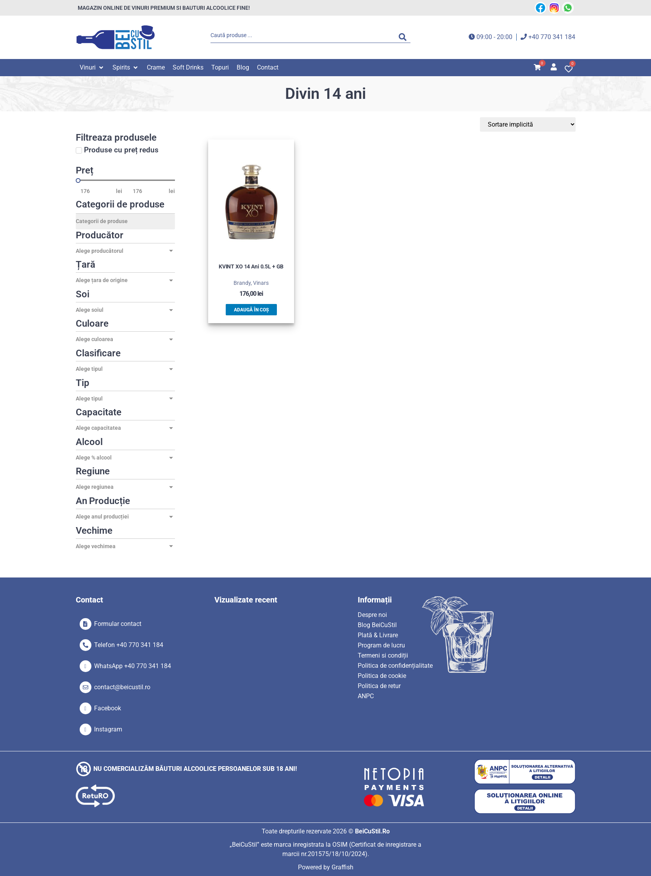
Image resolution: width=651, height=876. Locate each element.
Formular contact (117, 624)
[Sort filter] (538, 124)
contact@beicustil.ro (122, 687)
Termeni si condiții (383, 655)
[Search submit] (404, 37)
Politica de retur (379, 686)
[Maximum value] (148, 191)
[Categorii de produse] (125, 221)
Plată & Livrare (378, 635)
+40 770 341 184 (551, 37)
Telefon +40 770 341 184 (128, 645)
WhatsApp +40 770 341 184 (132, 666)
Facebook (107, 708)
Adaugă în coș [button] (251, 310)
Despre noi (372, 615)
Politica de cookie (382, 675)
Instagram (108, 729)
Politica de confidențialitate (395, 665)
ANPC (366, 696)
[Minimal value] (125, 180)
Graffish (342, 867)
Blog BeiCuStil (377, 625)
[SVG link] (116, 37)
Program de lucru (381, 645)
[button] (92, 67)
